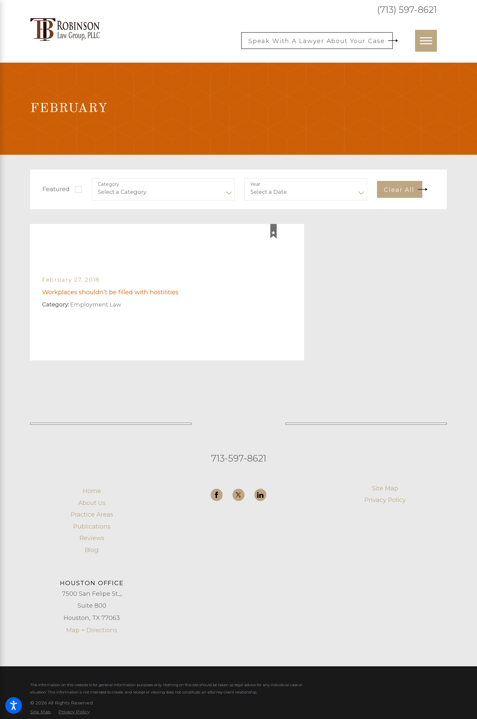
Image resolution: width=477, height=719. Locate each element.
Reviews (92, 538)
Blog (92, 550)
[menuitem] (91, 490)
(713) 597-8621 (407, 10)
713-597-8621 (238, 458)
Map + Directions (91, 630)
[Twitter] (239, 495)
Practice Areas (92, 514)
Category (108, 184)
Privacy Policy (385, 500)
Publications (92, 526)
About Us (92, 503)
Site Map (385, 488)
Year (255, 184)
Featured (56, 189)
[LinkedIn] (260, 495)
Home (92, 491)
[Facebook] (217, 495)
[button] (13, 705)
